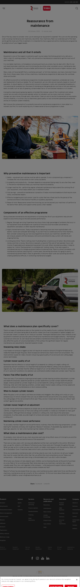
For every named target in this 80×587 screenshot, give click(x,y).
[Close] (77, 583)
